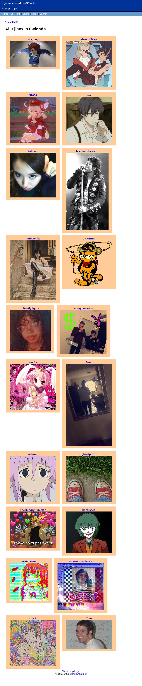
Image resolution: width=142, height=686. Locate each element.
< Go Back (11, 21)
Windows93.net (78, 673)
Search (43, 13)
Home (5, 13)
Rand (18, 13)
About (65, 671)
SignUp (6, 8)
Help (71, 671)
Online (25, 13)
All (11, 13)
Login (15, 8)
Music (34, 13)
